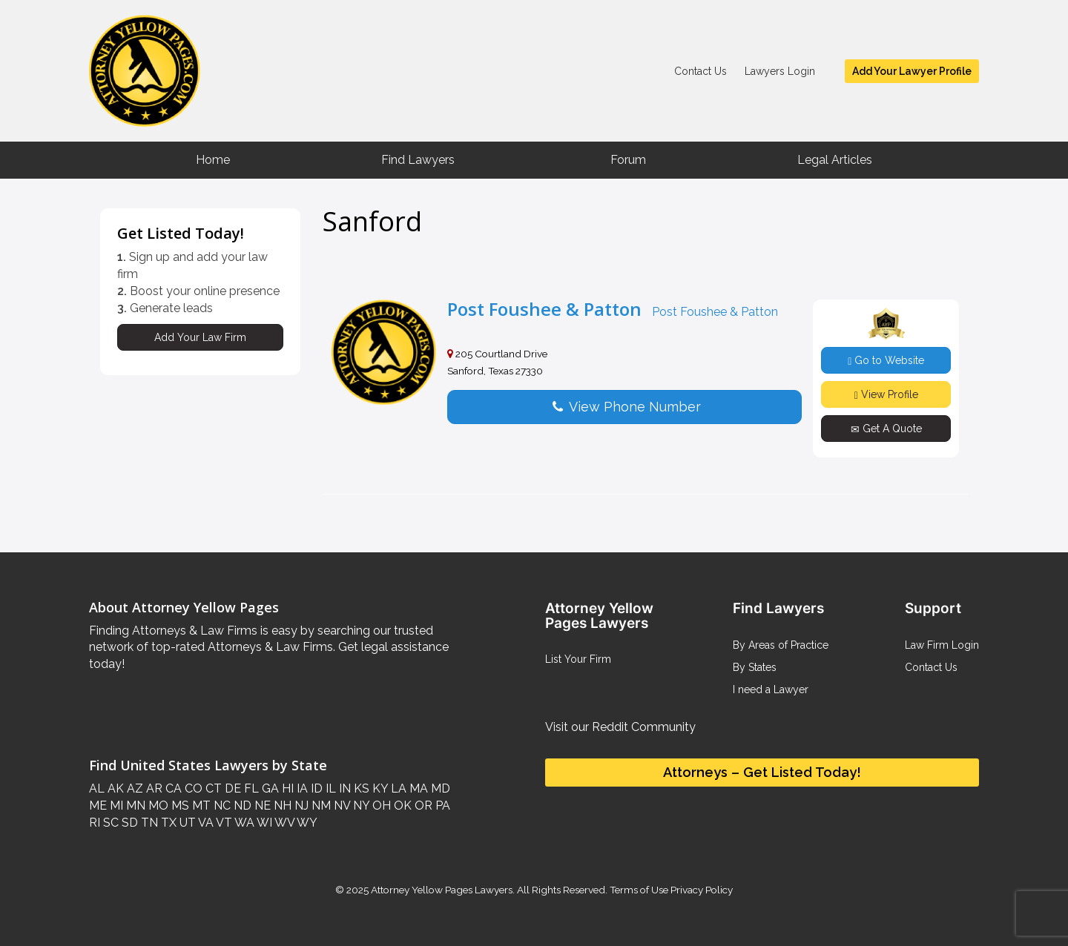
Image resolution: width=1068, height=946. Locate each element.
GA (269, 788)
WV (283, 823)
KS (360, 788)
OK (401, 805)
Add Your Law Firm (200, 337)
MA (417, 788)
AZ (133, 788)
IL (329, 788)
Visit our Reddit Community (620, 727)
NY (359, 805)
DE (231, 788)
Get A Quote (886, 429)
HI (286, 788)
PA (441, 805)
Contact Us (700, 71)
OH (380, 805)
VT (223, 823)
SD (128, 823)
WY (305, 823)
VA (205, 823)
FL (250, 788)
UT (186, 823)
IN (343, 788)
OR (422, 805)
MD (439, 788)
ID (315, 788)
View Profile (886, 394)
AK (114, 788)
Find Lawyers (418, 160)
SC (109, 823)
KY (378, 788)
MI (115, 805)
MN (134, 805)
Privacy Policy (700, 890)
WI (263, 823)
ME (98, 805)
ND (241, 805)
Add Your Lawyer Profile (912, 71)
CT (212, 788)
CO (192, 788)
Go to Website (886, 360)
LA (397, 788)
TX (167, 823)
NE (261, 805)
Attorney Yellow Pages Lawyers (441, 890)
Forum (628, 160)
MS (178, 805)
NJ (300, 805)
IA (301, 788)
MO (156, 805)
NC (221, 805)
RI (94, 823)
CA (172, 788)
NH (281, 805)
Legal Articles (834, 160)
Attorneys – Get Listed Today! (762, 772)
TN (148, 823)
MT (200, 805)
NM (320, 805)
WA (243, 823)
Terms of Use (639, 890)
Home (213, 160)
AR (152, 788)
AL (97, 788)
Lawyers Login (780, 71)
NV (340, 805)
